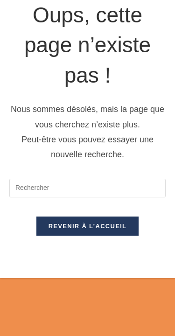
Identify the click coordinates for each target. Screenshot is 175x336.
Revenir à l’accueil (88, 226)
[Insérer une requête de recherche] (87, 188)
